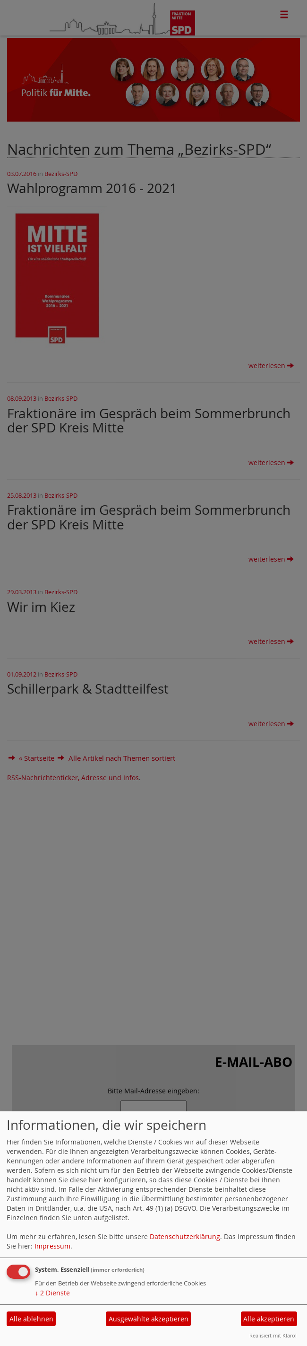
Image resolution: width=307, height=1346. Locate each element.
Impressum (52, 1245)
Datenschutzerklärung (185, 1236)
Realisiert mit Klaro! (273, 1335)
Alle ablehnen (31, 1318)
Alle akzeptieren (268, 1318)
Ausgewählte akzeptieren (148, 1318)
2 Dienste (52, 1292)
